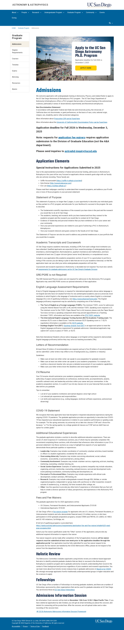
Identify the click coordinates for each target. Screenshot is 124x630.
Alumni (14, 89)
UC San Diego (99, 6)
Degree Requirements (17, 51)
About (15, 12)
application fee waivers (71, 137)
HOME (14, 28)
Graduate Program (75, 12)
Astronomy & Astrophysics (30, 4)
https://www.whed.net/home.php (85, 299)
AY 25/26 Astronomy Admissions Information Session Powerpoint (61, 612)
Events (102, 12)
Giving (14, 18)
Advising (15, 77)
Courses (15, 59)
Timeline (15, 65)
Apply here (85, 68)
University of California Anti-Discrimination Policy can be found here (82, 122)
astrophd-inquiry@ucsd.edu (81, 151)
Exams (14, 71)
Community (91, 12)
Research (36, 12)
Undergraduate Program (54, 12)
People (25, 12)
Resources (16, 83)
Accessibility (16, 626)
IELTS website (77, 323)
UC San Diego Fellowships (64, 590)
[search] (111, 23)
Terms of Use (35, 626)
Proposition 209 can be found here (67, 119)
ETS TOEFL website (92, 315)
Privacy (25, 626)
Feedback (45, 626)
